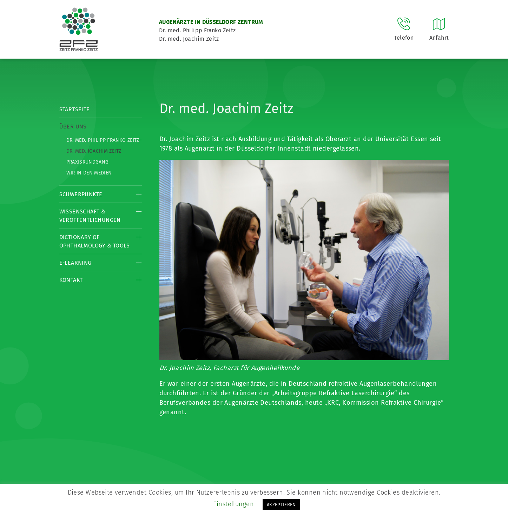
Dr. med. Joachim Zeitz (93, 151)
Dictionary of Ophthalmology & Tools (94, 241)
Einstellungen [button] (233, 504)
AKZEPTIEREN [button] (281, 504)
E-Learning (75, 262)
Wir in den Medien (89, 173)
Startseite (74, 109)
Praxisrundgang (87, 162)
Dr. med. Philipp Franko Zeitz (102, 140)
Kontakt (71, 280)
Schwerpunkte (81, 194)
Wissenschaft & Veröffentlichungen (90, 215)
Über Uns (73, 126)
